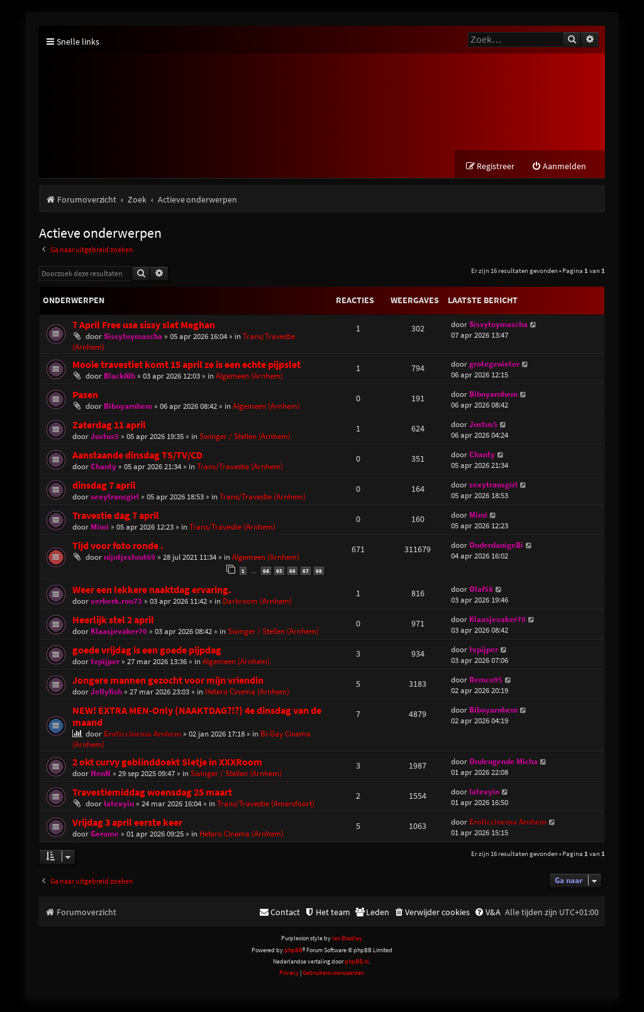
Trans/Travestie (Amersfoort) (265, 804)
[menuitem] (558, 167)
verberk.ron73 (116, 601)
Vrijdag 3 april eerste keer (127, 823)
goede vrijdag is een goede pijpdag (146, 651)
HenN (101, 774)
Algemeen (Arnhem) (249, 376)
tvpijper (105, 662)
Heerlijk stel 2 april (113, 620)
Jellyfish (106, 692)
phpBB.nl (357, 962)
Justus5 (105, 436)
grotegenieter (494, 364)
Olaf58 (481, 589)
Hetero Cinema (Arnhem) (247, 692)
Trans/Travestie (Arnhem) (240, 467)
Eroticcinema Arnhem (142, 734)
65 (279, 571)
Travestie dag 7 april (115, 516)
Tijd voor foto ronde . (118, 546)
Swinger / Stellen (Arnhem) (245, 436)
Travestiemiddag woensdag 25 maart (152, 793)
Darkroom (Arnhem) (257, 601)
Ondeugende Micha (503, 762)
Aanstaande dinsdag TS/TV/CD (137, 456)
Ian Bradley (347, 939)
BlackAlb (119, 376)
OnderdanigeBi (496, 545)
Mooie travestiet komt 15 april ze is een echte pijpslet (186, 365)
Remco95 (485, 680)
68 (319, 571)
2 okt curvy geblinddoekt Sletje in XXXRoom (167, 763)
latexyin (119, 804)
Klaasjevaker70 (119, 631)
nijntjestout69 (129, 557)
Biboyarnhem (128, 406)
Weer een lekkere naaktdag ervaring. (151, 590)
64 (266, 571)
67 (306, 571)
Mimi (100, 527)
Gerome (105, 834)
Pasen (85, 395)
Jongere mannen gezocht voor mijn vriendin (168, 681)
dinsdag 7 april (104, 486)
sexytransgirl (115, 497)
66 (292, 571)
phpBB (293, 951)
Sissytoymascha (133, 336)
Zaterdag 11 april (109, 425)
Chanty (103, 467)
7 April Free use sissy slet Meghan (143, 325)
